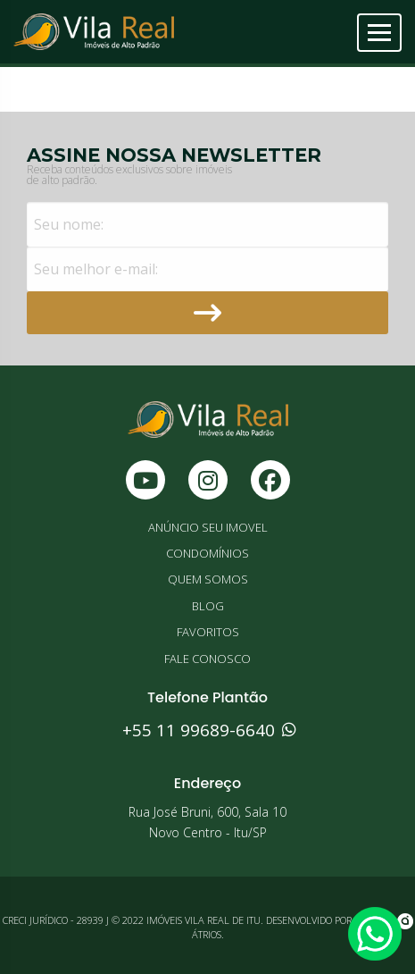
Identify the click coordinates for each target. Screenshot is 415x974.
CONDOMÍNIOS (207, 553)
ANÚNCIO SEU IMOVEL (208, 527)
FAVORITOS (208, 632)
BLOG (208, 606)
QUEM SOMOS (208, 579)
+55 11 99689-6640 (208, 730)
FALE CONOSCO (207, 659)
